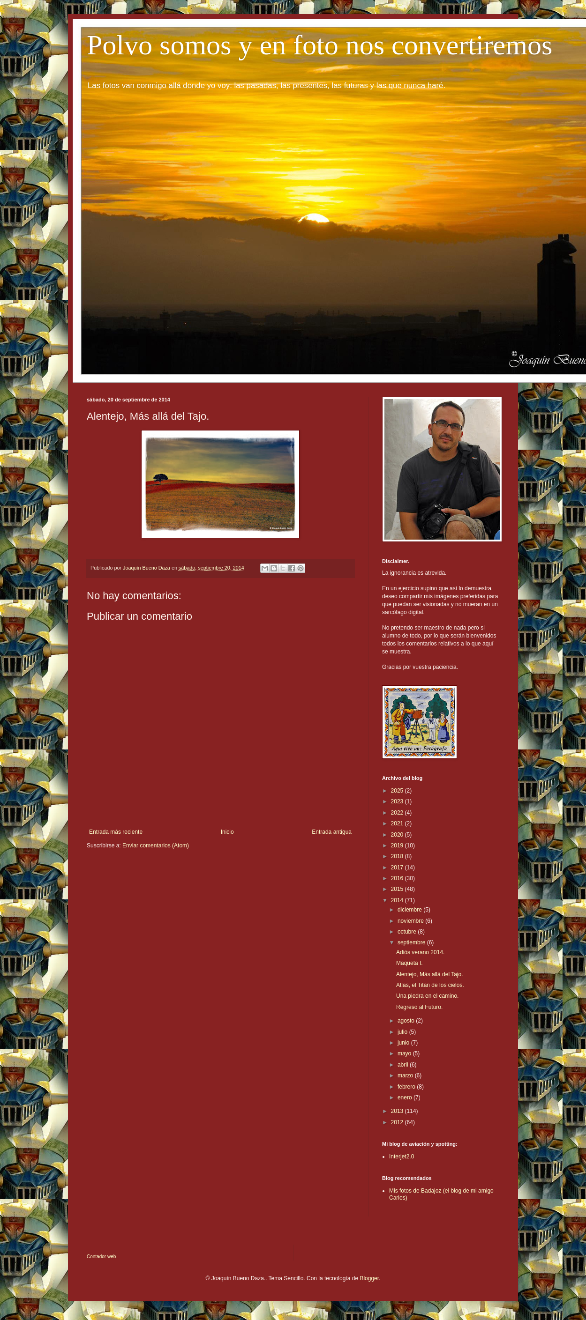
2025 (398, 790)
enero (405, 1097)
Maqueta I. (409, 963)
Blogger (369, 1278)
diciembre (410, 909)
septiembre (412, 942)
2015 (398, 889)
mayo (405, 1053)
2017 (398, 867)
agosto (407, 1020)
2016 (398, 878)
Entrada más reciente (116, 832)
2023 (398, 801)
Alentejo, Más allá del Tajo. (429, 974)
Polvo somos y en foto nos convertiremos (319, 45)
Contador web (101, 1256)
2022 (398, 812)
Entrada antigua (332, 832)
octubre (408, 931)
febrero (407, 1086)
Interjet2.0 (401, 1156)
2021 (398, 823)
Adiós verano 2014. (420, 952)
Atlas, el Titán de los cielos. (430, 985)
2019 (398, 845)
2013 (398, 1111)
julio (403, 1032)
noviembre (411, 921)
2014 (398, 900)
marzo (406, 1075)
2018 (398, 856)
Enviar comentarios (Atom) (155, 845)
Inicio (227, 832)
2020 (398, 834)
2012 (398, 1122)
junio (404, 1042)
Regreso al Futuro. (419, 1007)
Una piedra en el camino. (427, 996)
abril (404, 1064)
